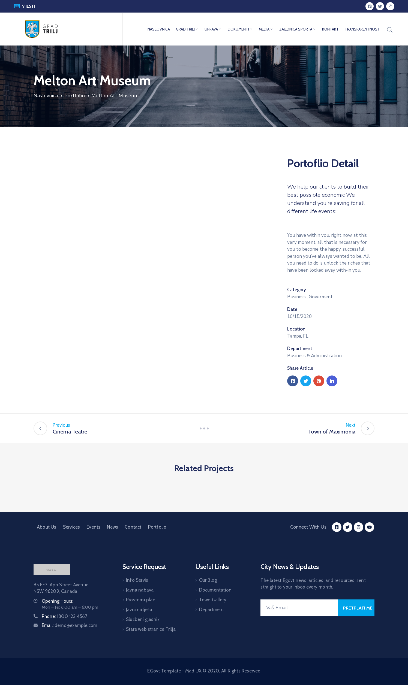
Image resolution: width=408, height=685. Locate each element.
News (112, 527)
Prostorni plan (140, 599)
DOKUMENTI (240, 29)
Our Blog (208, 580)
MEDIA (266, 29)
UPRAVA (213, 29)
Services (71, 527)
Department (299, 348)
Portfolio (74, 95)
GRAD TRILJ (187, 29)
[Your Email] (299, 607)
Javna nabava (140, 590)
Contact (133, 527)
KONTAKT (330, 29)
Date (292, 309)
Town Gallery (212, 599)
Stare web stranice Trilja (151, 629)
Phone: (65, 616)
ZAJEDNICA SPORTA (297, 29)
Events (93, 527)
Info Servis (137, 580)
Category (296, 289)
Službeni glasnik (143, 619)
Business (296, 297)
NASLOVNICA (159, 29)
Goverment (321, 297)
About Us (46, 527)
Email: (69, 625)
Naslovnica (46, 95)
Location (296, 329)
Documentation (215, 590)
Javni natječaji (140, 609)
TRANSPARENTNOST (362, 29)
